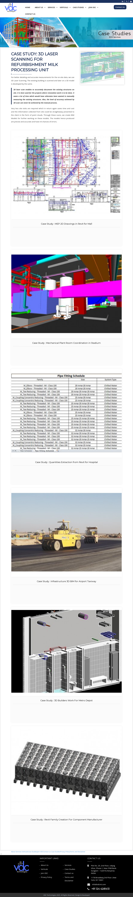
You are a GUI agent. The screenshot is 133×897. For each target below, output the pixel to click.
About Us (39, 7)
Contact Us (30, 14)
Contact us (47, 852)
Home (27, 7)
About (13, 852)
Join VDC (92, 7)
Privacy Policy (65, 852)
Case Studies (78, 7)
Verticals (64, 7)
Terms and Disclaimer (77, 852)
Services (51, 7)
